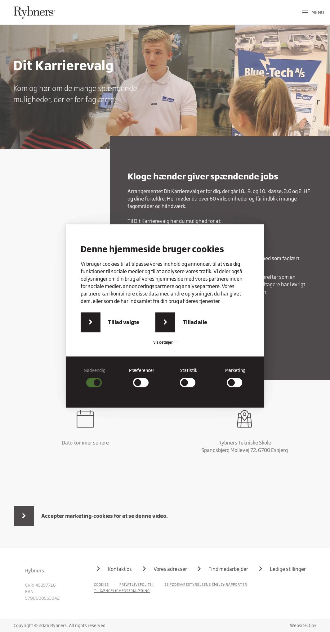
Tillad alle (195, 322)
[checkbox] (94, 377)
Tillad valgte (123, 322)
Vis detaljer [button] (165, 342)
